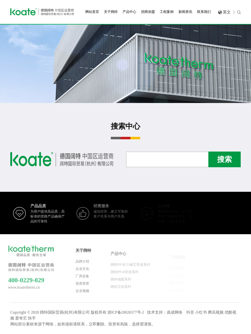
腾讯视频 (216, 312)
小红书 (201, 312)
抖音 (190, 312)
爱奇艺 (21, 318)
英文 (227, 11)
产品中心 (118, 257)
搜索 (224, 159)
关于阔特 (83, 253)
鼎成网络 (174, 312)
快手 (32, 318)
